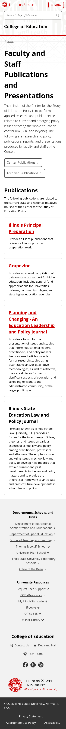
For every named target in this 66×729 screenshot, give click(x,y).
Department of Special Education (31, 534)
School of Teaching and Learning (31, 540)
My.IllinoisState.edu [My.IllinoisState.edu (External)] (31, 601)
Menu (57, 4)
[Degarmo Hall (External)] (44, 645)
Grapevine (19, 266)
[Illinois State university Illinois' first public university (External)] (33, 685)
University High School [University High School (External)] (31, 553)
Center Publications (21, 162)
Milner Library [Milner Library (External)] (31, 620)
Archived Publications (22, 173)
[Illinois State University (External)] (18, 4)
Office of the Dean (31, 569)
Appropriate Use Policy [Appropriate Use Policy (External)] (21, 723)
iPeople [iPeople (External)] (31, 607)
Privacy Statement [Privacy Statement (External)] (31, 716)
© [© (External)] (5, 704)
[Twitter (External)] (33, 665)
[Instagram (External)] (41, 665)
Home (10, 41)
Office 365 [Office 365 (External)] (31, 614)
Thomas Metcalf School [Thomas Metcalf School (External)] (31, 546)
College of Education (25, 26)
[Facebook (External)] (25, 665)
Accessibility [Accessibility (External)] (52, 723)
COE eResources (31, 595)
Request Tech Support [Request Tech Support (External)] (31, 589)
